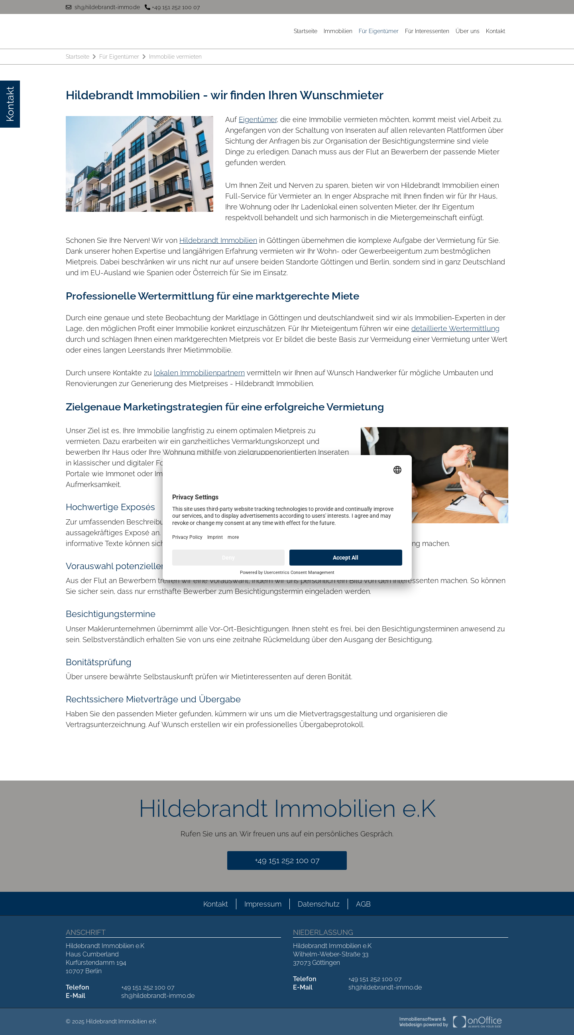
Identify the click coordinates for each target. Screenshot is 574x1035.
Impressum (262, 904)
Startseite (305, 31)
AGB (363, 904)
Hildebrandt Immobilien (218, 240)
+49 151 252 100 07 (172, 7)
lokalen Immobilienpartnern (199, 373)
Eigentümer (258, 119)
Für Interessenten (427, 31)
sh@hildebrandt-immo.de (103, 7)
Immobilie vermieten (175, 56)
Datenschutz (319, 904)
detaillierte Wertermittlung (455, 328)
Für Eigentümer (379, 31)
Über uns (468, 31)
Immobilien (338, 31)
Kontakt (495, 31)
